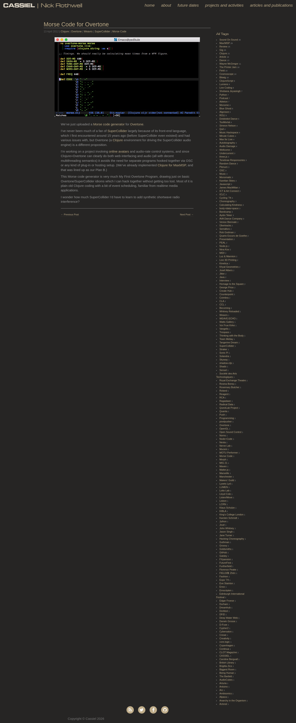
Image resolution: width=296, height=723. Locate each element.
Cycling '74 (225, 197)
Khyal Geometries (229, 267)
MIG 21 (223, 463)
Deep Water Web (228, 617)
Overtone (76, 31)
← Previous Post (70, 214)
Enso (222, 586)
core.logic (224, 641)
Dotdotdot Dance (228, 118)
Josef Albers (226, 270)
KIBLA (223, 511)
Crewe (223, 635)
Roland (223, 390)
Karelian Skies (227, 180)
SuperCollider (102, 31)
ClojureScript (226, 81)
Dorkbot (224, 611)
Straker (223, 349)
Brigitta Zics (226, 666)
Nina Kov (224, 249)
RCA (222, 397)
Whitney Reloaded (229, 311)
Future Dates (188, 5)
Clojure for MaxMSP (172, 165)
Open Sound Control (230, 432)
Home (150, 5)
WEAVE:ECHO (227, 318)
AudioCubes (226, 679)
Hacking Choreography (232, 538)
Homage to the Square (231, 284)
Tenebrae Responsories (232, 160)
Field (222, 70)
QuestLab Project (229, 407)
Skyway (223, 359)
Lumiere (224, 84)
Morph (223, 459)
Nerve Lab (225, 445)
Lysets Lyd (225, 483)
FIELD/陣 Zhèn (227, 573)
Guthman (224, 542)
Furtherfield (225, 566)
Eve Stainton (226, 583)
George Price (226, 287)
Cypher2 (224, 628)
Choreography (227, 201)
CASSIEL (224, 655)
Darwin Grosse (227, 621)
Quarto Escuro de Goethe (233, 235)
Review (223, 46)
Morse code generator (109, 124)
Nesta (222, 442)
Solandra (224, 356)
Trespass (224, 332)
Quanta (223, 411)
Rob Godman (226, 232)
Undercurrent (226, 153)
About (166, 5)
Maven (223, 466)
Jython (223, 521)
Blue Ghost (225, 108)
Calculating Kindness (230, 205)
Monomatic (225, 177)
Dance (223, 60)
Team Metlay (226, 339)
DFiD (222, 614)
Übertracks (225, 225)
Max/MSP (225, 43)
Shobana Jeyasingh (230, 91)
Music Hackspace (229, 132)
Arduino (223, 686)
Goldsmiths (225, 549)
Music (222, 173)
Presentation (226, 239)
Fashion (224, 576)
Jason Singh (226, 531)
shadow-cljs (226, 363)
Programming (227, 418)
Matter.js (224, 469)
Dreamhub (225, 607)
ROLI (222, 115)
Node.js (223, 246)
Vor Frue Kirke (227, 325)
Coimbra (224, 297)
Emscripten (225, 590)
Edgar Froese (227, 600)
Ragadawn (225, 401)
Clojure (65, 31)
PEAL (222, 242)
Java (222, 277)
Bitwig (222, 77)
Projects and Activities (224, 5)
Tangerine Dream (228, 342)
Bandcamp (225, 211)
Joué (222, 525)
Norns (222, 435)
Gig (221, 50)
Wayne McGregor (229, 63)
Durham (224, 604)
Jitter (222, 273)
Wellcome (225, 149)
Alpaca (223, 697)
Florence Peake (228, 569)
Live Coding (226, 87)
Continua (224, 649)
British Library (227, 662)
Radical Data (226, 404)
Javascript (225, 184)
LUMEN (224, 487)
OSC (222, 170)
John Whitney (227, 528)
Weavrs (88, 31)
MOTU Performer (228, 452)
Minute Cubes (227, 136)
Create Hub (225, 291)
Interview (224, 280)
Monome (224, 105)
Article (223, 57)
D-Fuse (223, 624)
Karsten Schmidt (228, 518)
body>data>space (229, 208)
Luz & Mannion (227, 256)
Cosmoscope (226, 74)
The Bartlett (225, 676)
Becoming (225, 308)
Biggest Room (227, 669)
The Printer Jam (228, 67)
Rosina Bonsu (227, 383)
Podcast (224, 98)
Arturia (223, 683)
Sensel (223, 370)
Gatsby (223, 556)
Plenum (223, 167)
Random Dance (228, 163)
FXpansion (225, 559)
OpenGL (224, 428)
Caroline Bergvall (228, 659)
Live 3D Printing (228, 260)
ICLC (222, 194)
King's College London (231, 514)
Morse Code (119, 31)
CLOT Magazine (228, 652)
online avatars (119, 151)
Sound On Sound (228, 39)
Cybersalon (225, 631)
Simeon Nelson (227, 125)
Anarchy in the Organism (233, 700)
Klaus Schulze (227, 507)
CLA (222, 301)
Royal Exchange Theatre (233, 380)
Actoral (223, 704)
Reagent (224, 394)
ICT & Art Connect (229, 191)
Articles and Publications (271, 5)
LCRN (223, 504)
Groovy (223, 545)
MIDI (222, 253)
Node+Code (226, 439)
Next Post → (186, 214)
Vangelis (224, 328)
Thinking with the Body (231, 335)
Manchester (226, 476)
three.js (223, 156)
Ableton (223, 101)
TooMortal (225, 122)
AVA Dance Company (231, 218)
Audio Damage (227, 146)
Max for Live (226, 139)
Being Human (227, 673)
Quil (221, 129)
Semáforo (225, 229)
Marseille (224, 473)
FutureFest (225, 562)
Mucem (223, 449)
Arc (221, 690)
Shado (223, 366)
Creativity (224, 638)
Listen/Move (226, 497)
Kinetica (224, 263)
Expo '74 (224, 580)
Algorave (224, 112)
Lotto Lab (224, 490)
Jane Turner (226, 535)
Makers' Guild (227, 480)
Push (222, 414)
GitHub (223, 552)
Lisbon (223, 501)
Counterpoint (226, 294)
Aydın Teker (226, 215)
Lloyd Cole (225, 494)
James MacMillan (229, 187)
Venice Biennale (228, 222)
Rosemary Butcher (229, 387)
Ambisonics (225, 693)
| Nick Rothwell (42, 5)
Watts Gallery (226, 322)
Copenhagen (226, 645)
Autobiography (227, 142)
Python (223, 94)
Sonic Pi (224, 352)
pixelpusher (225, 421)
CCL (222, 304)
